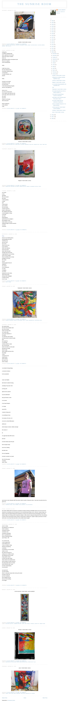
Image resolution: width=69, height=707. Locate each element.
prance (32, 623)
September (55, 59)
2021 (52, 29)
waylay (36, 186)
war (44, 623)
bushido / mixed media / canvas (58, 75)
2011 (52, 48)
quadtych (37, 623)
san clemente (22, 504)
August (54, 60)
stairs (26, 320)
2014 (52, 42)
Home (25, 697)
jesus (7, 693)
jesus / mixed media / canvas (58, 112)
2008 (52, 114)
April (53, 68)
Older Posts (45, 697)
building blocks (9, 623)
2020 (52, 31)
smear (41, 623)
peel (24, 320)
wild (40, 186)
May (54, 66)
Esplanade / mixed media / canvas (59, 89)
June (54, 64)
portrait (18, 693)
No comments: (23, 108)
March (54, 70)
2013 (52, 44)
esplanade (19, 320)
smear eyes (36, 144)
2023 (52, 26)
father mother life (10, 144)
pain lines (13, 693)
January (54, 73)
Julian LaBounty (62, 9)
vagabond (32, 186)
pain (10, 693)
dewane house (9, 504)
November (55, 55)
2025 (52, 22)
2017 (52, 37)
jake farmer (16, 504)
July (53, 62)
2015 (52, 40)
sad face (23, 693)
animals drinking (10, 320)
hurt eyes (17, 144)
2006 (52, 118)
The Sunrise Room (34, 4)
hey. (3, 236)
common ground (17, 623)
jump (23, 623)
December (55, 53)
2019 (52, 33)
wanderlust (32, 320)
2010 (52, 50)
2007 (52, 116)
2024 (52, 24)
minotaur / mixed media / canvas (58, 110)
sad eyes (31, 144)
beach (15, 320)
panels (28, 623)
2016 (52, 39)
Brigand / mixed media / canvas (58, 82)
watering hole (38, 320)
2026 (52, 20)
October (54, 57)
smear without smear (25, 186)
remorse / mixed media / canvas (58, 80)
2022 (52, 28)
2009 (52, 51)
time (41, 144)
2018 (52, 35)
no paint (17, 186)
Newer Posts (4, 697)
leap (25, 623)
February (54, 71)
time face (44, 144)
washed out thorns (30, 693)
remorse (27, 144)
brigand (13, 186)
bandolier (8, 186)
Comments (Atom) (11, 700)
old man (22, 144)
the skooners (29, 504)
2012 (52, 46)
